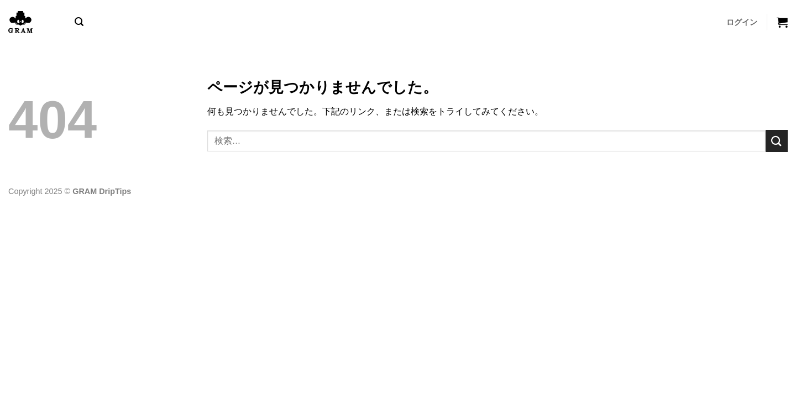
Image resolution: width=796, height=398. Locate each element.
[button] (79, 22)
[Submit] (777, 140)
